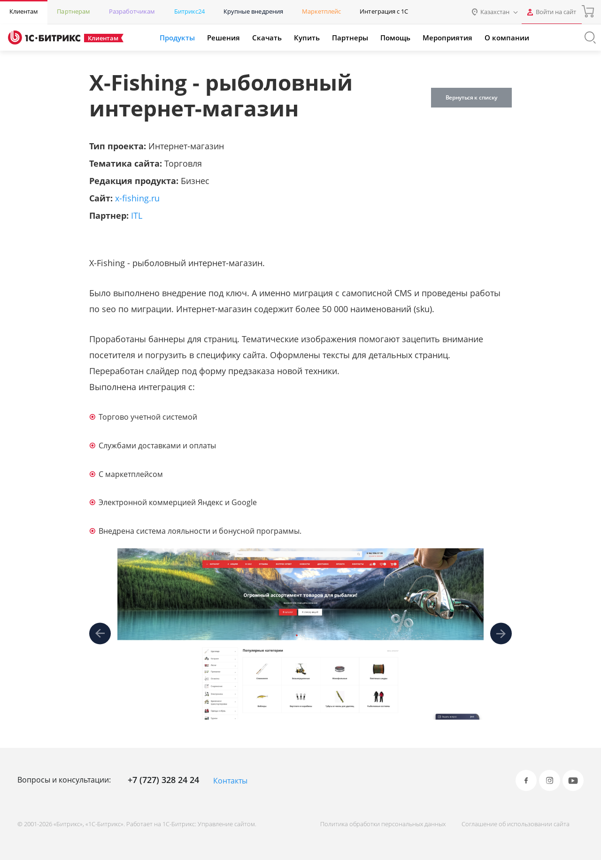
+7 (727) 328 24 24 (163, 779)
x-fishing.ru (137, 198)
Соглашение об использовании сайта (516, 824)
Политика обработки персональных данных (383, 824)
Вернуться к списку (471, 97)
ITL (136, 215)
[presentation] (100, 634)
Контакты (230, 781)
